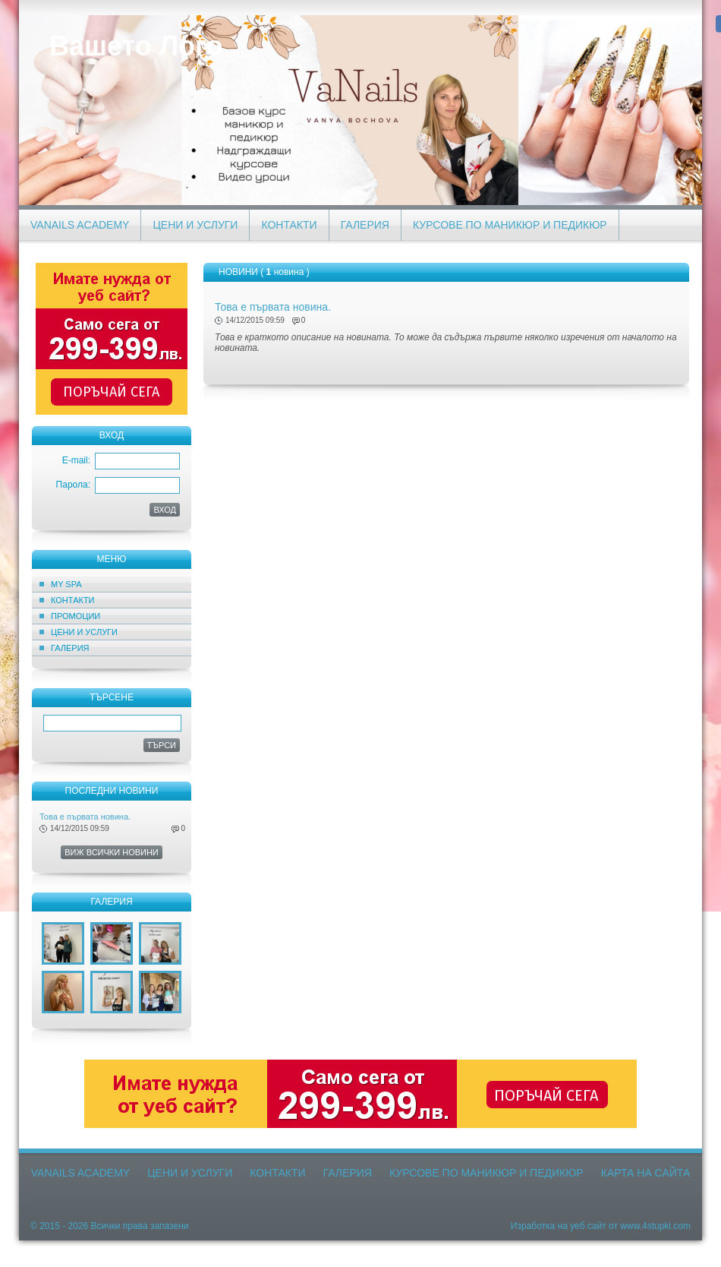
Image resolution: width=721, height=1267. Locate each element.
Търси (162, 745)
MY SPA (66, 584)
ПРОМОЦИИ (75, 616)
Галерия (365, 225)
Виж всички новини (112, 852)
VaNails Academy (79, 225)
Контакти (288, 225)
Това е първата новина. (85, 816)
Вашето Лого (135, 46)
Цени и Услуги (195, 225)
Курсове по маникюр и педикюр (510, 225)
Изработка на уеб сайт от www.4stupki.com (601, 1226)
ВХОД (164, 509)
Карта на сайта (645, 1173)
